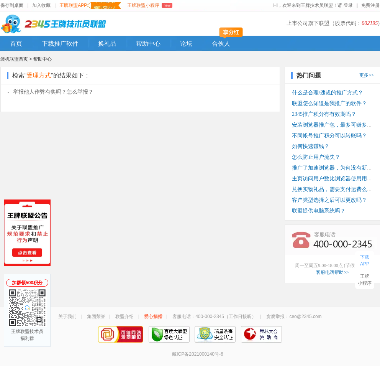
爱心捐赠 (153, 316)
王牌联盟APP (90, 5)
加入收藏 (41, 5)
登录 (348, 5)
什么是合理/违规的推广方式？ (327, 93)
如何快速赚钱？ (310, 146)
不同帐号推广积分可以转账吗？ (329, 135)
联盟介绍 (124, 316)
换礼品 (107, 43)
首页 (16, 43)
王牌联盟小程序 (149, 5)
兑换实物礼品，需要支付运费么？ (332, 189)
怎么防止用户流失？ (316, 157)
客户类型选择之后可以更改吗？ (329, 200)
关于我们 (67, 316)
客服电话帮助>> (332, 272)
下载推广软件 (60, 43)
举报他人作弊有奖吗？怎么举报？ (53, 92)
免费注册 (370, 5)
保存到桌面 (11, 5)
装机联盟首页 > (16, 59)
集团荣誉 (96, 316)
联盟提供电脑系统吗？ (319, 211)
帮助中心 (148, 43)
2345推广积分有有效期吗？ (324, 114)
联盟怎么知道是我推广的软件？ (329, 103)
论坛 (186, 43)
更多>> (366, 75)
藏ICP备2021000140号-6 (197, 354)
